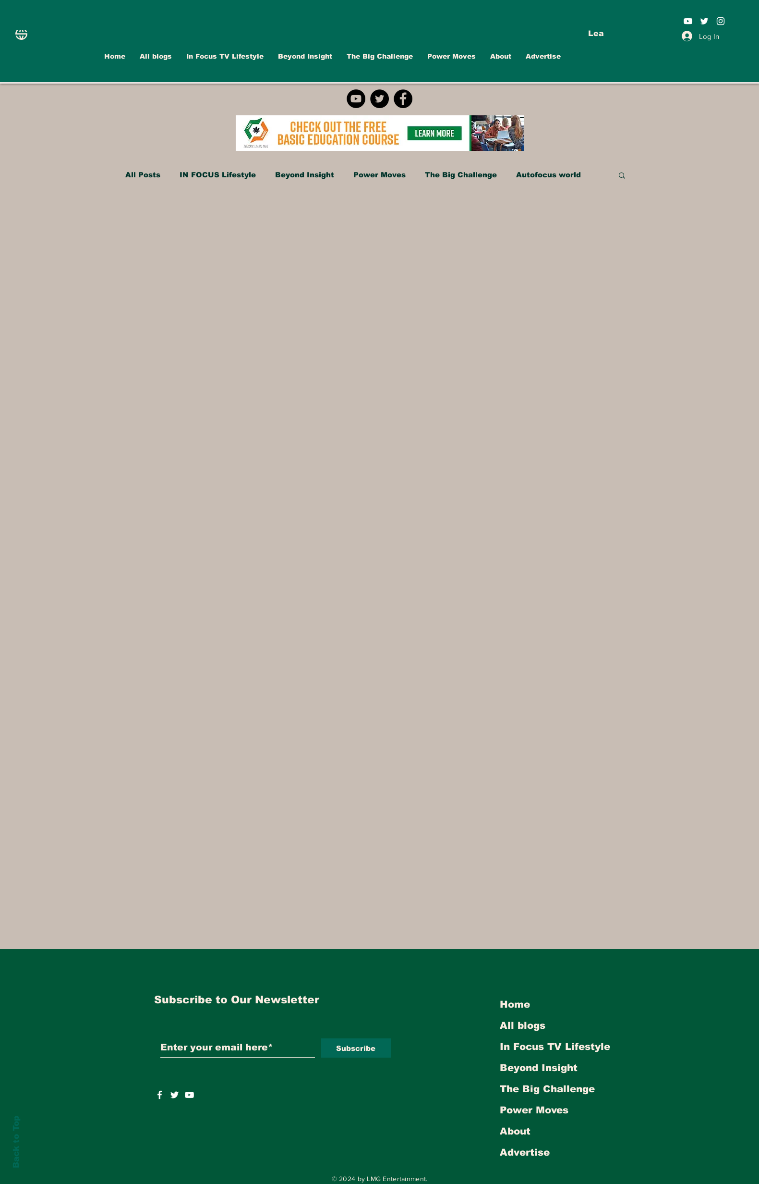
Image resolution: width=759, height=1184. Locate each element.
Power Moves (379, 175)
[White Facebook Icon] (159, 1094)
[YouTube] (356, 98)
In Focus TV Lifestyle (555, 1046)
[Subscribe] (356, 1048)
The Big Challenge (461, 175)
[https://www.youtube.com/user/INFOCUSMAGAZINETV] (189, 1094)
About (515, 1131)
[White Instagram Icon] (720, 21)
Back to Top (16, 1142)
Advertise (525, 1152)
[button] (621, 176)
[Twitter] (379, 98)
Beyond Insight (304, 175)
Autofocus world (548, 175)
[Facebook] (403, 98)
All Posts (142, 175)
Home (515, 1004)
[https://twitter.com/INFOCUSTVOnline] (174, 1094)
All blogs (522, 1025)
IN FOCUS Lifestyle (218, 175)
